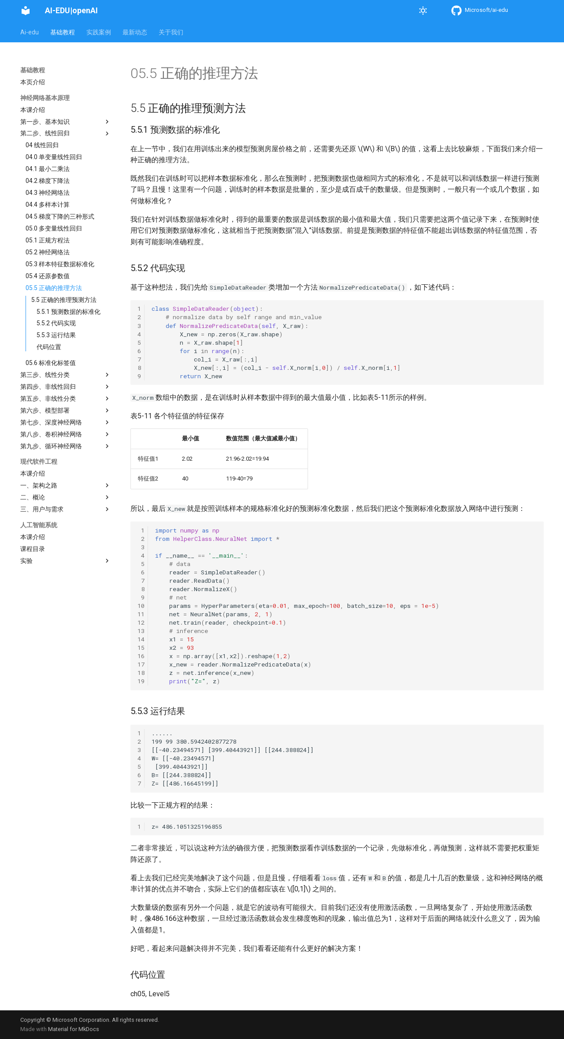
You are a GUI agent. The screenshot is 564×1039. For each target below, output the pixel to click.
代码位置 (49, 346)
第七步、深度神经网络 (65, 422)
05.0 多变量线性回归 (54, 228)
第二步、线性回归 (65, 134)
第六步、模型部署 (65, 410)
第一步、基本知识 (65, 122)
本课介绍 (32, 109)
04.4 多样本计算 (48, 204)
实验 (65, 561)
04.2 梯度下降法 (48, 180)
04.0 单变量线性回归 (54, 156)
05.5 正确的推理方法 (54, 287)
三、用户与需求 (65, 509)
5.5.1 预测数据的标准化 (68, 311)
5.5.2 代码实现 (56, 323)
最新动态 (134, 32)
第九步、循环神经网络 (65, 446)
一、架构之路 (65, 485)
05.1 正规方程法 (48, 240)
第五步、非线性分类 (65, 398)
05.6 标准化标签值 (51, 362)
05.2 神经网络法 (48, 252)
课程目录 (32, 548)
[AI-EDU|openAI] (25, 10)
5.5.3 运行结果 (56, 335)
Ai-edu (29, 32)
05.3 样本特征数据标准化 (60, 264)
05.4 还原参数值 (48, 275)
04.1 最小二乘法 (48, 168)
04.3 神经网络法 (48, 192)
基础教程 (62, 32)
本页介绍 (32, 82)
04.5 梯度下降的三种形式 (60, 216)
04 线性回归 (42, 145)
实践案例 (98, 32)
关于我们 (171, 32)
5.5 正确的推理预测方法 (63, 299)
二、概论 (65, 497)
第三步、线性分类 (65, 375)
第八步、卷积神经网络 (65, 434)
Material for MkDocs (73, 1029)
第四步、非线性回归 (65, 387)
